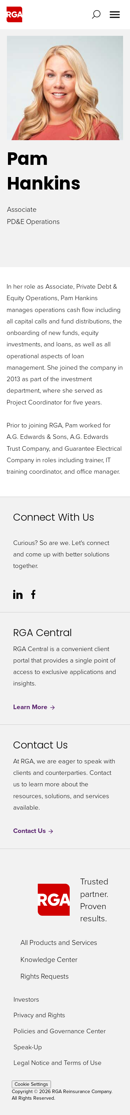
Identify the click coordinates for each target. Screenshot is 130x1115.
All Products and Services (58, 942)
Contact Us (33, 830)
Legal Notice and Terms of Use (58, 1062)
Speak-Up (28, 1046)
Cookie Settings (31, 1084)
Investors (26, 999)
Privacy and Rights (39, 1014)
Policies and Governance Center (60, 1030)
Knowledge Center (48, 959)
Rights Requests (44, 976)
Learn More (34, 707)
